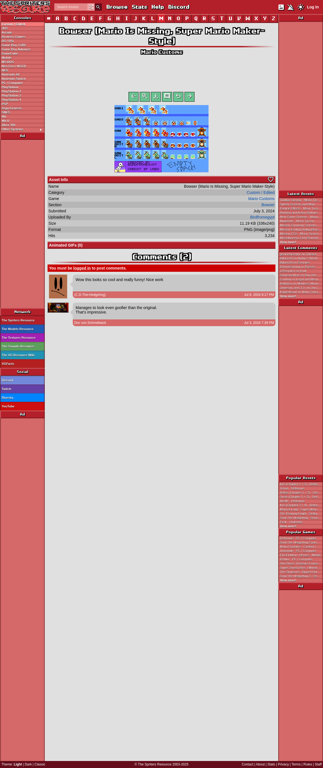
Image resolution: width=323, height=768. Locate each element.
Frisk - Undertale (291, 522)
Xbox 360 (8, 125)
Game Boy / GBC (14, 45)
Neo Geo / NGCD (14, 66)
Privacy (283, 764)
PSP (5, 104)
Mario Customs (161, 52)
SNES (6, 112)
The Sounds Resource (18, 346)
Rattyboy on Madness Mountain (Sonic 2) (301, 283)
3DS (5, 28)
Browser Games (13, 36)
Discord (178, 7)
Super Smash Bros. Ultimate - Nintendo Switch (301, 567)
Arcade (7, 32)
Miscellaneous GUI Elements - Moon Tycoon (301, 238)
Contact (247, 764)
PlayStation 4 (11, 99)
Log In (313, 7)
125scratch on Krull (293, 271)
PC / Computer (12, 83)
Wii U (5, 120)
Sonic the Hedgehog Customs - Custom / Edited (301, 542)
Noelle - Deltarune (292, 501)
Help (157, 7)
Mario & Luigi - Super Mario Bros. (301, 509)
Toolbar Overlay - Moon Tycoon (301, 200)
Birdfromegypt (262, 218)
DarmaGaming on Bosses (297, 266)
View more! (288, 242)
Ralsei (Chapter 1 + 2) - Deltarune (301, 492)
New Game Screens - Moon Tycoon (301, 217)
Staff (318, 764)
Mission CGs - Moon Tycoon (299, 233)
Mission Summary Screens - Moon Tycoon (301, 225)
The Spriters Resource (18, 320)
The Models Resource (18, 329)
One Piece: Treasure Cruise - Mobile (301, 563)
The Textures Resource (19, 337)
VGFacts (8, 363)
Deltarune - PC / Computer (298, 538)
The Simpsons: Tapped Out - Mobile (301, 572)
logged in (82, 269)
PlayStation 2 (11, 91)
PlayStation (10, 87)
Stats (139, 7)
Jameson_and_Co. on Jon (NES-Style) (301, 287)
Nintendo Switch (14, 78)
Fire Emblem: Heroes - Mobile (300, 555)
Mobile (6, 57)
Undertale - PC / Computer (298, 551)
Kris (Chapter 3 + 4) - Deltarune (301, 505)
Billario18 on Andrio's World (298, 258)
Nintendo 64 (10, 74)
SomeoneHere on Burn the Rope (301, 275)
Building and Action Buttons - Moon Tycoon (301, 212)
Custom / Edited (13, 24)
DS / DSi (8, 41)
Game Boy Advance (16, 49)
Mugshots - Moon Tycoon (297, 221)
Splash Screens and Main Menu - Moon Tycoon (301, 204)
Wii (4, 116)
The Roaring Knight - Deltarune (301, 513)
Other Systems (23, 129)
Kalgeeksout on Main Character (301, 292)
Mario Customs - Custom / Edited (301, 546)
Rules (307, 764)
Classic (39, 764)
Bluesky (7, 397)
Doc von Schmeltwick (90, 324)
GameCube (10, 53)
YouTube (8, 406)
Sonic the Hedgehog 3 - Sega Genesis (301, 576)
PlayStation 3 (11, 95)
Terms (296, 764)
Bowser (268, 206)
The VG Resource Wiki (18, 355)
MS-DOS (8, 62)
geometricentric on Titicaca (298, 254)
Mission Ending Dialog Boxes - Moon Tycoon (301, 229)
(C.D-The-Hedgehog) (90, 296)
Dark (28, 764)
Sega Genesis (12, 108)
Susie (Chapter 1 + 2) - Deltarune (301, 496)
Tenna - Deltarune (292, 488)
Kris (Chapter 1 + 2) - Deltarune (301, 484)
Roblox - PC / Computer (296, 559)
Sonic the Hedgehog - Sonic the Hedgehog (301, 517)
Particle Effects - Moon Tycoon (301, 208)
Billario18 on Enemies (295, 262)
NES (5, 70)
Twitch (6, 389)
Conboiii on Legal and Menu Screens (301, 279)
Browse (116, 7)
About (260, 764)
